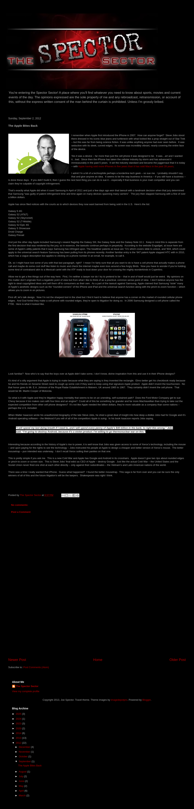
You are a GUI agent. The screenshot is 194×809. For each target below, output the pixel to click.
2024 (19, 718)
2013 (19, 737)
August (23, 771)
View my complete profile (25, 691)
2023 (19, 723)
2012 (19, 742)
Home (97, 660)
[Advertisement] (97, 629)
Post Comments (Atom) (36, 667)
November (25, 751)
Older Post (178, 660)
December (25, 747)
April (21, 790)
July (21, 776)
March (22, 795)
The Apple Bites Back (30, 765)
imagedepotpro (119, 699)
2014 (19, 733)
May (21, 786)
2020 (19, 728)
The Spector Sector (27, 686)
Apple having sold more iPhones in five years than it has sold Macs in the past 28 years (125, 166)
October (23, 756)
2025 (19, 713)
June (22, 781)
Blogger (146, 699)
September (25, 761)
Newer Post (17, 660)
